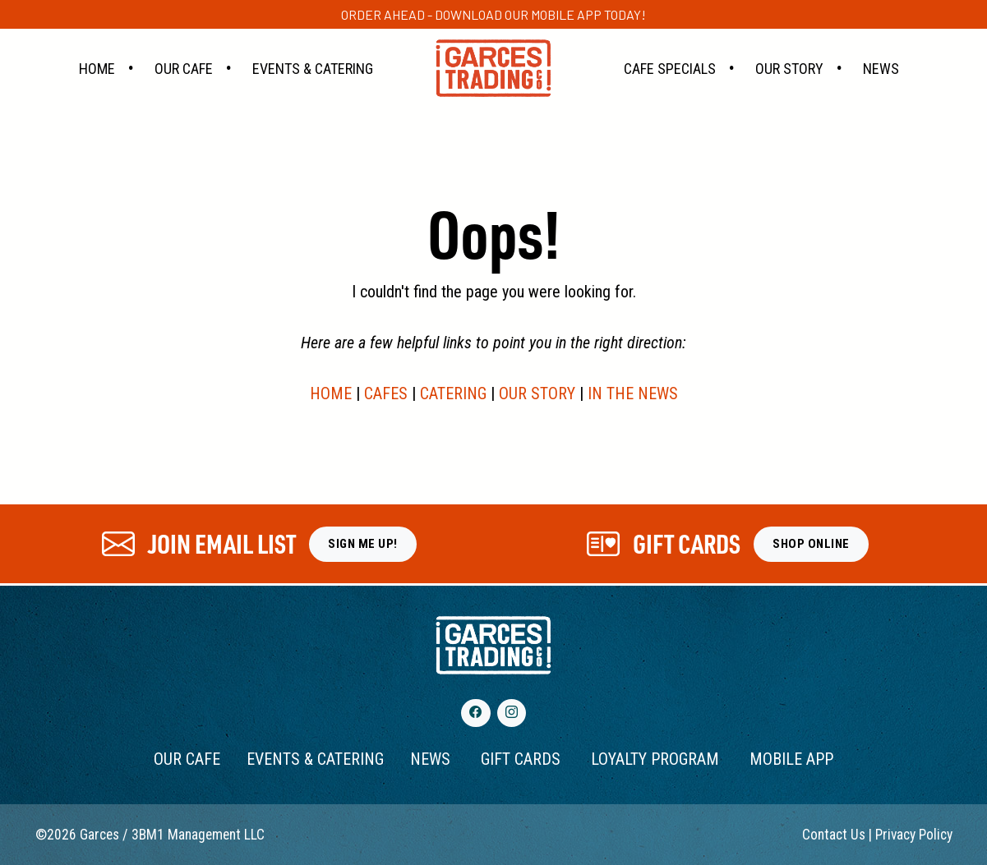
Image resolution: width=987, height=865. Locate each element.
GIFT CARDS (520, 759)
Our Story (789, 68)
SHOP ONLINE (811, 543)
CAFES (386, 393)
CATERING (453, 393)
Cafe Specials (670, 68)
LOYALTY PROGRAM (655, 759)
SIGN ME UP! (363, 543)
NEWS (430, 759)
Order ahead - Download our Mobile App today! (493, 14)
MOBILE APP (791, 759)
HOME (331, 393)
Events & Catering (312, 68)
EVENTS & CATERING (315, 759)
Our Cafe (184, 68)
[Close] (956, 8)
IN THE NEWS (633, 393)
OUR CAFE (187, 759)
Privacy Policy (913, 834)
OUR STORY (537, 393)
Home (97, 68)
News (881, 68)
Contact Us (833, 834)
